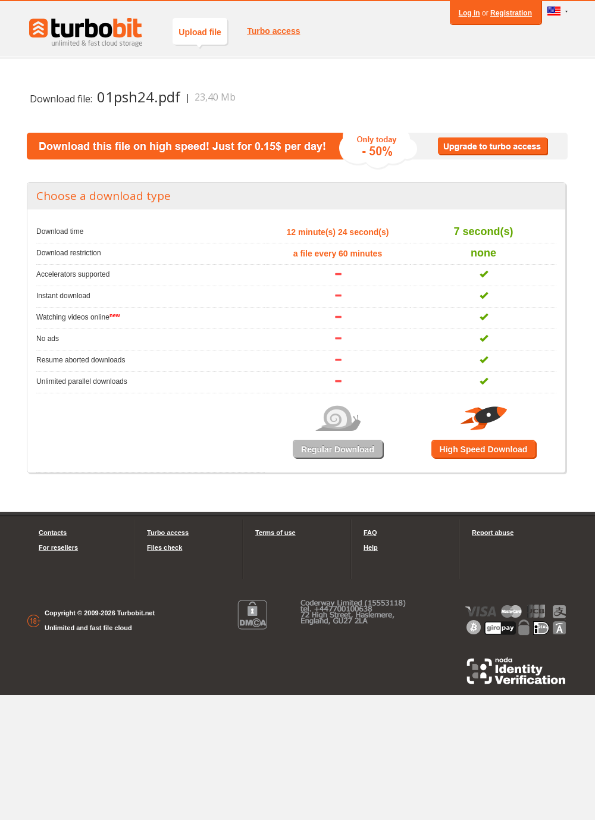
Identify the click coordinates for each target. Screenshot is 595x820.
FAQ (370, 532)
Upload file (199, 36)
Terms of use (275, 532)
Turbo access (273, 31)
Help (371, 547)
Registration (511, 13)
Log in (469, 13)
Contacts (53, 532)
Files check (164, 547)
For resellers (58, 547)
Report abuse (492, 532)
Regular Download (337, 449)
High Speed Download (484, 449)
